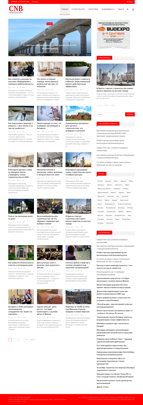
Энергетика (93, 9)
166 (26, 340)
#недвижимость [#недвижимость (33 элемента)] (110, 204)
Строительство (78, 9)
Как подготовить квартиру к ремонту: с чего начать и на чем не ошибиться (20, 125)
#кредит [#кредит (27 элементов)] (114, 200)
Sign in (130, 2)
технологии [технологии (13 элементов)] (109, 223)
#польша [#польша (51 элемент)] (130, 208)
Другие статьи (102, 387)
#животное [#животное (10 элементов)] (101, 196)
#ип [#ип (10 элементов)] (118, 196)
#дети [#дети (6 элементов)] (129, 192)
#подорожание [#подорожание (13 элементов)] (110, 208)
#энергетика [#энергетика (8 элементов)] (126, 219)
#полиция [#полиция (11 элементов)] (121, 208)
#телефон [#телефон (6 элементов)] (101, 219)
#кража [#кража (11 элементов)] (107, 200)
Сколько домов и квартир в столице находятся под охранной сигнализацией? (78, 265)
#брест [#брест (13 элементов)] (127, 185)
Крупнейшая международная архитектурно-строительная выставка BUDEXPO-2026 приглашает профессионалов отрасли (113, 133)
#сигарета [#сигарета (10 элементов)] (109, 215)
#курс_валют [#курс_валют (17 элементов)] (124, 200)
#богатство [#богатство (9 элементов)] (118, 185)
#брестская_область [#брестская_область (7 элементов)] (104, 189)
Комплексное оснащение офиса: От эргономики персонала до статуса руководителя (111, 361)
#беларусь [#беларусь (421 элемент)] (101, 185)
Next (87, 35)
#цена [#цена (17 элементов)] (117, 219)
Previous (13, 35)
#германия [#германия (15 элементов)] (116, 189)
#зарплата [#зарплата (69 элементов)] (110, 196)
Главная (64, 9)
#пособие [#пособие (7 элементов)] (101, 211)
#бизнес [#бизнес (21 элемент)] (109, 185)
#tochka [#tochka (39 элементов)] (100, 181)
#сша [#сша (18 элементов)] (129, 215)
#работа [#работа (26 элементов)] (121, 211)
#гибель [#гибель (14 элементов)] (125, 189)
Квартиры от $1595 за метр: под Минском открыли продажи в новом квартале (78, 309)
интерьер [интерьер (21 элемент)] (100, 223)
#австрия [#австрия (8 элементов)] (108, 181)
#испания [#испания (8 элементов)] (125, 196)
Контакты (35, 2)
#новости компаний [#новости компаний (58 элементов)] (124, 204)
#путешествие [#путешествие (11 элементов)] (111, 211)
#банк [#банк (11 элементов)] (131, 181)
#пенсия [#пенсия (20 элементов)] (100, 208)
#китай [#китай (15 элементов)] (100, 200)
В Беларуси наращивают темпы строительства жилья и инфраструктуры (78, 172)
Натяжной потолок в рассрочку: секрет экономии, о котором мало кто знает (50, 172)
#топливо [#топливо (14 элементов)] (110, 219)
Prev (100, 105)
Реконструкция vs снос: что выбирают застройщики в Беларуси (49, 125)
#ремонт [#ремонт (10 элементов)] (129, 211)
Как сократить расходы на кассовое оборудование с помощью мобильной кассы (20, 81)
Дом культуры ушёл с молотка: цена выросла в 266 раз (48, 265)
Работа (121, 9)
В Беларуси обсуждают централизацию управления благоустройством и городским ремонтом (114, 332)
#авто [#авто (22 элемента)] (116, 181)
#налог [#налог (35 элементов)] (100, 204)
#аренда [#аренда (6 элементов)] (123, 181)
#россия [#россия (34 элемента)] (100, 215)
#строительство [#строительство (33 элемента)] (120, 215)
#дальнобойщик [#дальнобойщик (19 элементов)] (103, 192)
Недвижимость (108, 9)
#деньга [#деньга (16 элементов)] (113, 192)
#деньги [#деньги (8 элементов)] (121, 192)
